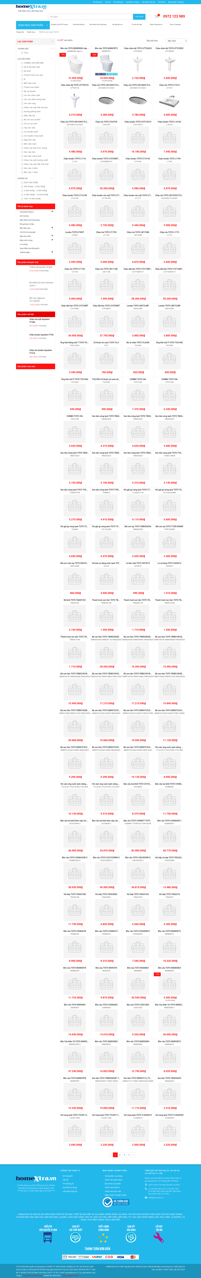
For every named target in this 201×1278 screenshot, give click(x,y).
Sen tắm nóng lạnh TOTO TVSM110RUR (172, 444)
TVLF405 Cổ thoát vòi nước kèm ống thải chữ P (112, 370)
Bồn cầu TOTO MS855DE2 (106, 1031)
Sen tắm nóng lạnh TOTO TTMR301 (107, 481)
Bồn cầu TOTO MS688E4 (138, 958)
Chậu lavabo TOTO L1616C (169, 113)
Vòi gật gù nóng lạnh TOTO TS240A (75, 517)
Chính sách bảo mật (113, 1181)
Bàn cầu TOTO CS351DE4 (138, 995)
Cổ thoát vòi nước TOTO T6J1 (106, 334)
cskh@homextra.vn (156, 1188)
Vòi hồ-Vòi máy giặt (27, 224)
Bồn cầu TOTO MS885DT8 (74, 958)
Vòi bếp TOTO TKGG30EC (106, 885)
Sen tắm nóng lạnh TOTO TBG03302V (108, 407)
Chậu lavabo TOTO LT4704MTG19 (107, 150)
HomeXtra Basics (27, 203)
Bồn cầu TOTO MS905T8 (106, 958)
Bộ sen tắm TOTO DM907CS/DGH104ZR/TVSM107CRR (148, 701)
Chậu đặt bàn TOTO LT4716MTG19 (170, 260)
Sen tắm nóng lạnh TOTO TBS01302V (76, 444)
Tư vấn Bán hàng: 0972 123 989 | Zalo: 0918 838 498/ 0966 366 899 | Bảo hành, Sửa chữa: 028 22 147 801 (164, 1181)
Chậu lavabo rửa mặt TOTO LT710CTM (108, 187)
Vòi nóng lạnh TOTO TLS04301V (138, 1105)
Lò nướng (23, 236)
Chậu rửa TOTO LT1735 (74, 260)
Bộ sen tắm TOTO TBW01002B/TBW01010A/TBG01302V (85, 701)
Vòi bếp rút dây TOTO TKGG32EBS (170, 848)
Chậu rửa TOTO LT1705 (106, 223)
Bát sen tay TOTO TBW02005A (138, 517)
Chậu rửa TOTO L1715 (169, 223)
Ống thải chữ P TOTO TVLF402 (169, 334)
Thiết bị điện (25, 244)
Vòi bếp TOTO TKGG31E (169, 885)
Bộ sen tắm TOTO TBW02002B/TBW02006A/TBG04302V (148, 627)
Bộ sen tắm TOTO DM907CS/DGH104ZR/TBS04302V (83, 738)
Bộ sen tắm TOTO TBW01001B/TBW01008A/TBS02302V (148, 664)
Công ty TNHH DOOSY (70, 1266)
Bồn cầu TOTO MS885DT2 (169, 921)
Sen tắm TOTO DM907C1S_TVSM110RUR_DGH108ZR (147, 1068)
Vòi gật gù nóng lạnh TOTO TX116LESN (109, 517)
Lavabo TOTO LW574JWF (169, 297)
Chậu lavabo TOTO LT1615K (75, 187)
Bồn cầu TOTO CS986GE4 (106, 995)
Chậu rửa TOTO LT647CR (106, 113)
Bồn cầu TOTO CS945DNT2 (138, 921)
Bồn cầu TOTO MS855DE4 (137, 1031)
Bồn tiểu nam (25, 220)
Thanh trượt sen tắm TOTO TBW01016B (172, 591)
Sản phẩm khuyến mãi (27, 254)
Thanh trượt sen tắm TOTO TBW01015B (77, 627)
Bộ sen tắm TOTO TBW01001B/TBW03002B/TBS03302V (85, 664)
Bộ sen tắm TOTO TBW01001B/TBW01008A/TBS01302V (117, 664)
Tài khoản (161, 2)
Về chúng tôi (97, 2)
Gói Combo (24, 208)
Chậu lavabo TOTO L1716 (75, 150)
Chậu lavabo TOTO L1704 (169, 150)
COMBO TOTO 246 (138, 370)
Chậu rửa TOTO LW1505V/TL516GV (107, 77)
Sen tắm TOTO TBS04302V (169, 1068)
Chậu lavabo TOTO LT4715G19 (138, 113)
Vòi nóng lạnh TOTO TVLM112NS (74, 1105)
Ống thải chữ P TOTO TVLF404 (74, 370)
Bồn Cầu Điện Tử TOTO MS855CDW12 (77, 1031)
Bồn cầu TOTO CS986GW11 (169, 811)
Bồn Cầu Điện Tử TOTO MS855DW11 (171, 995)
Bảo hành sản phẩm (113, 1173)
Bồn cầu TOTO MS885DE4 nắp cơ (74, 40)
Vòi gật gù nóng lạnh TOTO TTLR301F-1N (142, 481)
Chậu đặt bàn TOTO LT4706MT (106, 297)
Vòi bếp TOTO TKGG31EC (138, 885)
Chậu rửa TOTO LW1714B (106, 260)
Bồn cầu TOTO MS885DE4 (169, 958)
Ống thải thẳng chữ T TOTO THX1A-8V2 (77, 334)
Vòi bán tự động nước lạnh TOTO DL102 (109, 554)
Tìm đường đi (118, 2)
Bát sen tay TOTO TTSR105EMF (169, 517)
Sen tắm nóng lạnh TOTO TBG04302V (171, 407)
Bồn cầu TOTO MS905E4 (74, 995)
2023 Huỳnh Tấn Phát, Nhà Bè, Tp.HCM (164, 1175)
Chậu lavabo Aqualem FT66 (41, 326)
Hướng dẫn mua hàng (113, 1166)
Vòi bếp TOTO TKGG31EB (75, 885)
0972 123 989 (174, 8)
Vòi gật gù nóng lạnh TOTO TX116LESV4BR (174, 481)
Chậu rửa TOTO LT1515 (169, 77)
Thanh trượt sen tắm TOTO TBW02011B (141, 591)
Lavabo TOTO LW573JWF (138, 297)
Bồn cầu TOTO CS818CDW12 (137, 848)
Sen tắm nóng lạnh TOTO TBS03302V (140, 444)
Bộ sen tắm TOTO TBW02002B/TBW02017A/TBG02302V (117, 627)
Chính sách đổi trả (112, 1177)
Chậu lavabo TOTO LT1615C (138, 150)
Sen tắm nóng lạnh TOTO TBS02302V (108, 444)
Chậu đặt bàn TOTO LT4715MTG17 (139, 260)
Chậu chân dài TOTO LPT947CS (74, 77)
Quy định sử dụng (132, 2)
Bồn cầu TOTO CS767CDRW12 (106, 848)
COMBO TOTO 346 (169, 370)
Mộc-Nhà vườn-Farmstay (30, 212)
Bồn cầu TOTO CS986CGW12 (74, 848)
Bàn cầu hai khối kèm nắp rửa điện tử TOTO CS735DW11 (116, 811)
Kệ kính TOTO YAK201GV (75, 591)
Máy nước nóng (26, 232)
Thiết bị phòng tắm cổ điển (40, 259)
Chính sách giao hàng (113, 1170)
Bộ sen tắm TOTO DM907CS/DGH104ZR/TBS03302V (115, 738)
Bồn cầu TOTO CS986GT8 (75, 921)
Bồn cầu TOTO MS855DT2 (169, 1031)
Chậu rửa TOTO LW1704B (138, 223)
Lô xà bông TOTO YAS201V (169, 554)
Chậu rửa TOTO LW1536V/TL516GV (76, 113)
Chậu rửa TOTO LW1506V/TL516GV (139, 77)
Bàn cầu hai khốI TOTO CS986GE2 (170, 774)
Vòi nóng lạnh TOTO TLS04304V (169, 1105)
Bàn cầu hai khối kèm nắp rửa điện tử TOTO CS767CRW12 (85, 811)
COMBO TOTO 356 (75, 407)
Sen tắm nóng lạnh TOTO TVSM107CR (77, 481)
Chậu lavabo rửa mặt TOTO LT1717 (139, 187)
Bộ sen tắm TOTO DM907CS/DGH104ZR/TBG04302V (115, 701)
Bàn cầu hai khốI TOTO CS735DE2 (138, 774)
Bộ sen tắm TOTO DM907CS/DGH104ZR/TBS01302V (147, 738)
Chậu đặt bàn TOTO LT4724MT (74, 297)
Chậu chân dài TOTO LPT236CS (138, 40)
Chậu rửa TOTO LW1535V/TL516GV (170, 187)
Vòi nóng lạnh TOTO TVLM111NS (106, 1105)
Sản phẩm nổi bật (25, 306)
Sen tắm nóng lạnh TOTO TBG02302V (140, 407)
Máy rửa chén (25, 228)
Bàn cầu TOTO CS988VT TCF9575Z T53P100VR (144, 811)
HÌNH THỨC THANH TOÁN (115, 1185)
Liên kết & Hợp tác (148, 2)
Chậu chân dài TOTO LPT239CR (169, 40)
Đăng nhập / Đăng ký (176, 2)
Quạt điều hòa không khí (29, 240)
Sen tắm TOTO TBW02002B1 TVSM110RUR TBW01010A (117, 1068)
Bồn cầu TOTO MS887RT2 (106, 40)
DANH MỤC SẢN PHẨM (33, 17)
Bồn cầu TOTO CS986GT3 (106, 921)
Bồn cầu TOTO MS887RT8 (74, 1068)
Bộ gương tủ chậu (27, 216)
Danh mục (31, 24)
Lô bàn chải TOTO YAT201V (138, 554)
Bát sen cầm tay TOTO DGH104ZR (75, 554)
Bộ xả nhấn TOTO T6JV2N (137, 334)
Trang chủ (20, 24)
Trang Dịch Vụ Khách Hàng (32, 1266)
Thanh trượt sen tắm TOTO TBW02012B (109, 591)
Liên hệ (107, 2)
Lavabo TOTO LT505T (74, 223)
